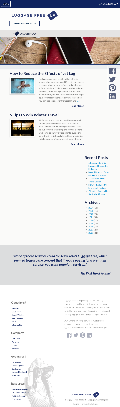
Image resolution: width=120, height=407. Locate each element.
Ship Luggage (17, 318)
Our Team (16, 338)
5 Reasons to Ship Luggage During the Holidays (98, 166)
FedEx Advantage (19, 396)
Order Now (25, 33)
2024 (90, 207)
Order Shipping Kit (20, 372)
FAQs (14, 321)
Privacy (84, 403)
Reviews (15, 348)
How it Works (17, 315)
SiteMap (94, 403)
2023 (90, 211)
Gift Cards (16, 375)
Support (15, 308)
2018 (90, 226)
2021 (90, 217)
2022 (90, 214)
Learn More (17, 312)
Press (14, 345)
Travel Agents (18, 365)
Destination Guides (20, 389)
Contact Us (16, 369)
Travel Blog (16, 399)
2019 (90, 223)
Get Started (18, 356)
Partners (15, 342)
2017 (90, 229)
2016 (90, 232)
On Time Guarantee (20, 392)
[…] (78, 100)
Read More (77, 105)
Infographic (17, 325)
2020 (90, 220)
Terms (76, 403)
